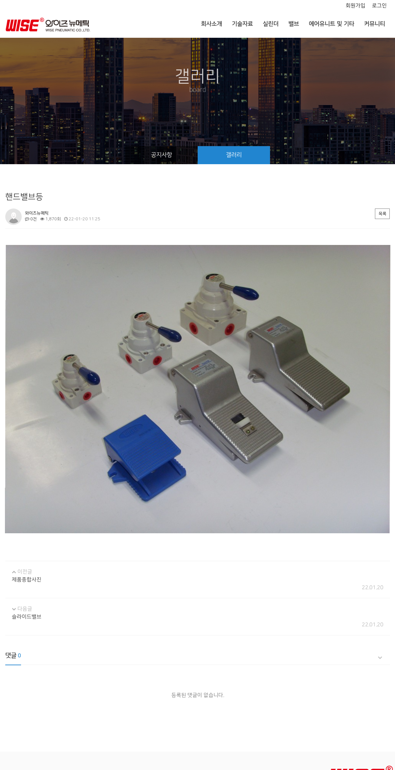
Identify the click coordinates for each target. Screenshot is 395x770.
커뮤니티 (374, 24)
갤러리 (233, 155)
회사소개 (211, 24)
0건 (31, 219)
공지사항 (161, 155)
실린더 (270, 24)
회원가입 (355, 6)
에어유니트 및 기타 (331, 24)
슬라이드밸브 (26, 575)
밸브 (293, 24)
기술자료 (242, 24)
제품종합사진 (26, 537)
